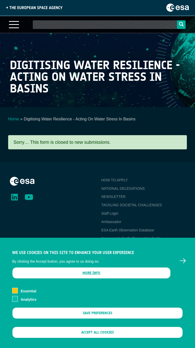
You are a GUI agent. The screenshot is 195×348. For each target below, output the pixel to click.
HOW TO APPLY (114, 180)
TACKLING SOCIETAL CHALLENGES (131, 205)
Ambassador (111, 222)
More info (91, 280)
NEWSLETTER (113, 197)
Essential (28, 298)
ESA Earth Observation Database (127, 230)
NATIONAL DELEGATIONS (123, 188)
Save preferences (97, 320)
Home (13, 119)
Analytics (28, 306)
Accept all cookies (97, 339)
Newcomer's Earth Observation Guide (131, 238)
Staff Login (109, 213)
